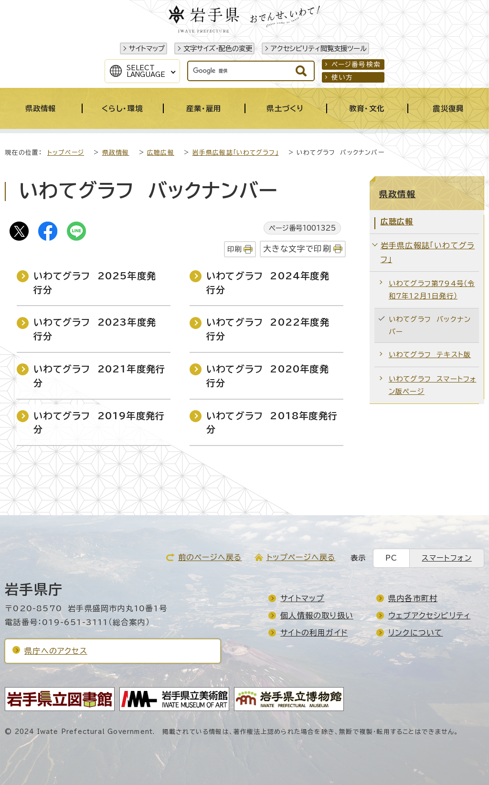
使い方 (342, 77)
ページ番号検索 (356, 64)
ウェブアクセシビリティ (429, 615)
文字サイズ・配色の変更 (217, 48)
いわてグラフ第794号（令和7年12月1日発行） (432, 289)
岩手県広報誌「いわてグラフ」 (235, 152)
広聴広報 (160, 152)
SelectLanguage (146, 71)
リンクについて (415, 632)
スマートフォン (446, 558)
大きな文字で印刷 (297, 248)
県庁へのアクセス (55, 651)
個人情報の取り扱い (316, 615)
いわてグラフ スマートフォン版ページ (433, 385)
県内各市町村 (412, 598)
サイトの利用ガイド (314, 632)
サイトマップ (147, 48)
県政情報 (115, 152)
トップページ (65, 152)
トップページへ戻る (301, 557)
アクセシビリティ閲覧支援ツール (319, 48)
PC (391, 558)
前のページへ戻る (210, 557)
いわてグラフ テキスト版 (430, 354)
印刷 (234, 249)
